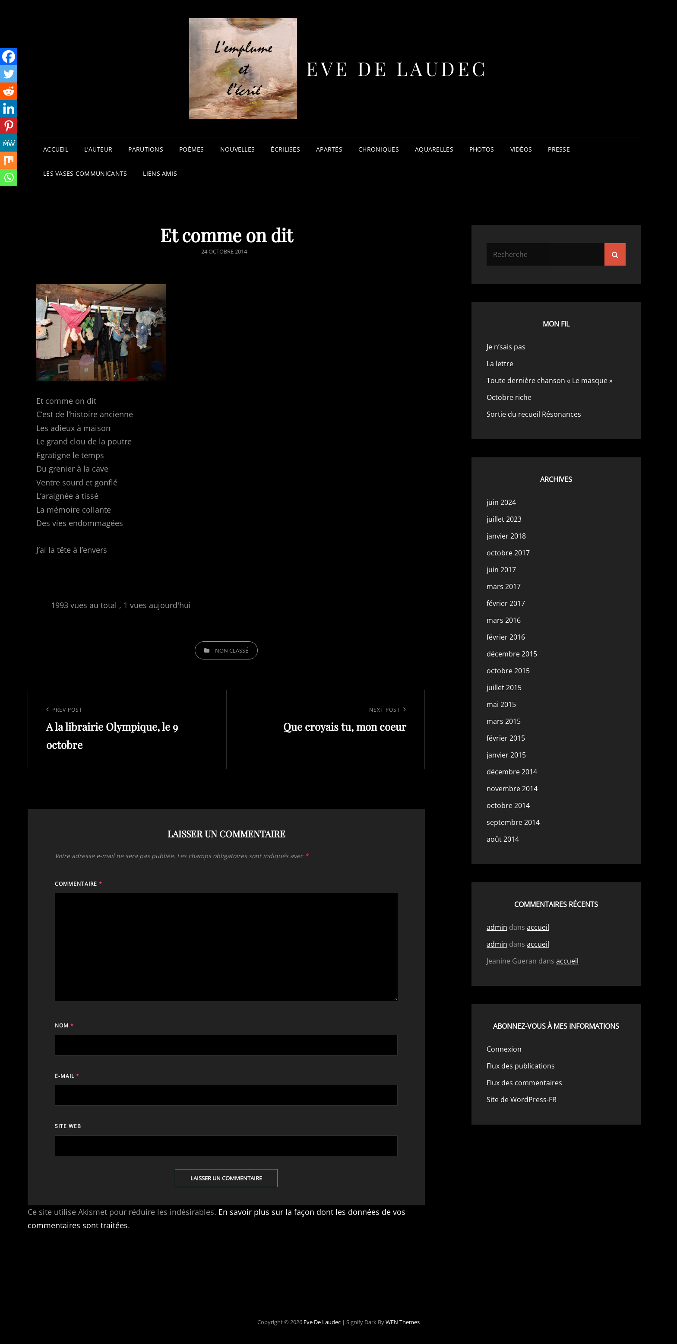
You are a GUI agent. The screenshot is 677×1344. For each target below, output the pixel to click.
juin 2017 (501, 569)
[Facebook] (8, 56)
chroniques (378, 149)
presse (559, 149)
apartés (329, 149)
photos (481, 149)
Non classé (231, 650)
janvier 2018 (506, 536)
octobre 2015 (508, 670)
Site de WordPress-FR (522, 1099)
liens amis (160, 173)
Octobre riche (509, 397)
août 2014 (503, 839)
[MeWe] (8, 143)
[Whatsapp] (8, 177)
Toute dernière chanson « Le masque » (550, 380)
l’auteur (98, 149)
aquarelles (434, 149)
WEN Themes (403, 1322)
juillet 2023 (504, 519)
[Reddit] (8, 91)
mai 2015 (501, 704)
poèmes (191, 149)
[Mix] (8, 160)
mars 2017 (504, 586)
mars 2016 (504, 620)
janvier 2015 (506, 755)
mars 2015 (504, 721)
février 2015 (506, 738)
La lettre (500, 363)
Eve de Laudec (397, 68)
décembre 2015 (512, 654)
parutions (145, 149)
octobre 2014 (508, 805)
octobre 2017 (508, 553)
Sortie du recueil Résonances (534, 414)
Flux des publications (521, 1066)
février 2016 (506, 637)
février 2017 (506, 603)
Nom (64, 1025)
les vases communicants (85, 173)
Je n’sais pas (506, 347)
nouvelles (237, 149)
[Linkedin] (8, 108)
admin (497, 927)
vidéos (521, 149)
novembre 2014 (512, 788)
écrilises (285, 149)
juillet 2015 (504, 687)
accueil (55, 149)
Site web (68, 1126)
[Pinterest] (8, 125)
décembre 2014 (512, 772)
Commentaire (78, 884)
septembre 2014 (513, 822)
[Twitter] (8, 73)
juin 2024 (501, 502)
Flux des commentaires (524, 1082)
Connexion (504, 1049)
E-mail (67, 1076)
